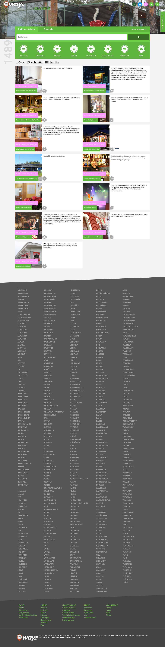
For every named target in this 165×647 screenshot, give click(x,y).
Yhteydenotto (24, 613)
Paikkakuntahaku (68, 608)
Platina (108, 615)
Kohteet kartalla (68, 613)
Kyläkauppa (45, 618)
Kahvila (43, 613)
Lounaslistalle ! (90, 618)
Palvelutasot (23, 618)
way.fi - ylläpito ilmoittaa (28, 615)
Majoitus (44, 608)
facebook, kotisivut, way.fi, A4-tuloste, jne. (41, 23)
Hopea (108, 610)
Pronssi (109, 608)
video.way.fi (88, 613)
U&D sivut (41, 8)
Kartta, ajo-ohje (68, 620)
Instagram (88, 610)
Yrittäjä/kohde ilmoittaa (71, 615)
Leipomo (44, 615)
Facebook (88, 608)
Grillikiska (44, 622)
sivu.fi (86, 615)
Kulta (108, 613)
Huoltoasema (46, 620)
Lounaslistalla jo (68, 618)
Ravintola (44, 610)
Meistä (21, 608)
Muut (42, 625)
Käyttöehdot (23, 610)
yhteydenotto (162, 22)
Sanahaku (66, 610)
